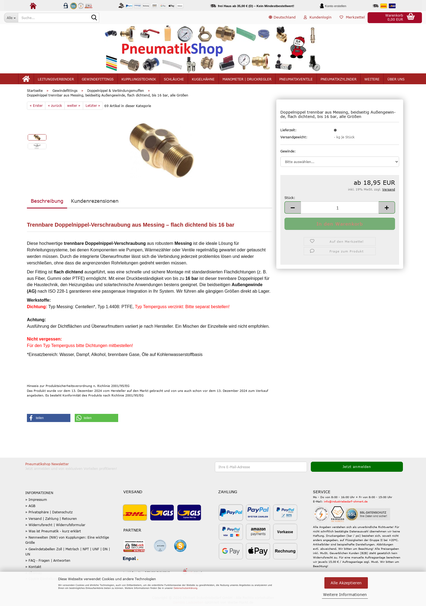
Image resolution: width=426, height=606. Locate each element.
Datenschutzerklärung (185, 588)
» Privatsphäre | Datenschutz (49, 513)
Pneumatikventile (296, 79)
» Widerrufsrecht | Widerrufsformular (55, 526)
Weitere (372, 79)
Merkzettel (352, 17)
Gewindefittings (98, 79)
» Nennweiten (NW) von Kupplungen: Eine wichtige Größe (67, 541)
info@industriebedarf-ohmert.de (346, 502)
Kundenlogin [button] (317, 17)
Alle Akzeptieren (346, 582)
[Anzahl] (340, 209)
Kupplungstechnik (138, 79)
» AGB (30, 507)
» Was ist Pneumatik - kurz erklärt (53, 532)
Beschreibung (47, 202)
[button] (282, 17)
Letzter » (93, 107)
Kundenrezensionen (94, 202)
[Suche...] (11, 18)
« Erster (36, 107)
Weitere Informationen (345, 594)
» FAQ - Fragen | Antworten (47, 562)
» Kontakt (33, 568)
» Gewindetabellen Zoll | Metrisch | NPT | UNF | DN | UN (67, 552)
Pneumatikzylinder (338, 79)
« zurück (55, 107)
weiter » (73, 107)
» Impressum (36, 501)
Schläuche (174, 79)
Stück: (289, 199)
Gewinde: (288, 152)
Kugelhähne (203, 79)
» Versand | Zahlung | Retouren (51, 519)
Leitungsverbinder (56, 79)
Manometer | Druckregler (247, 79)
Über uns (396, 79)
